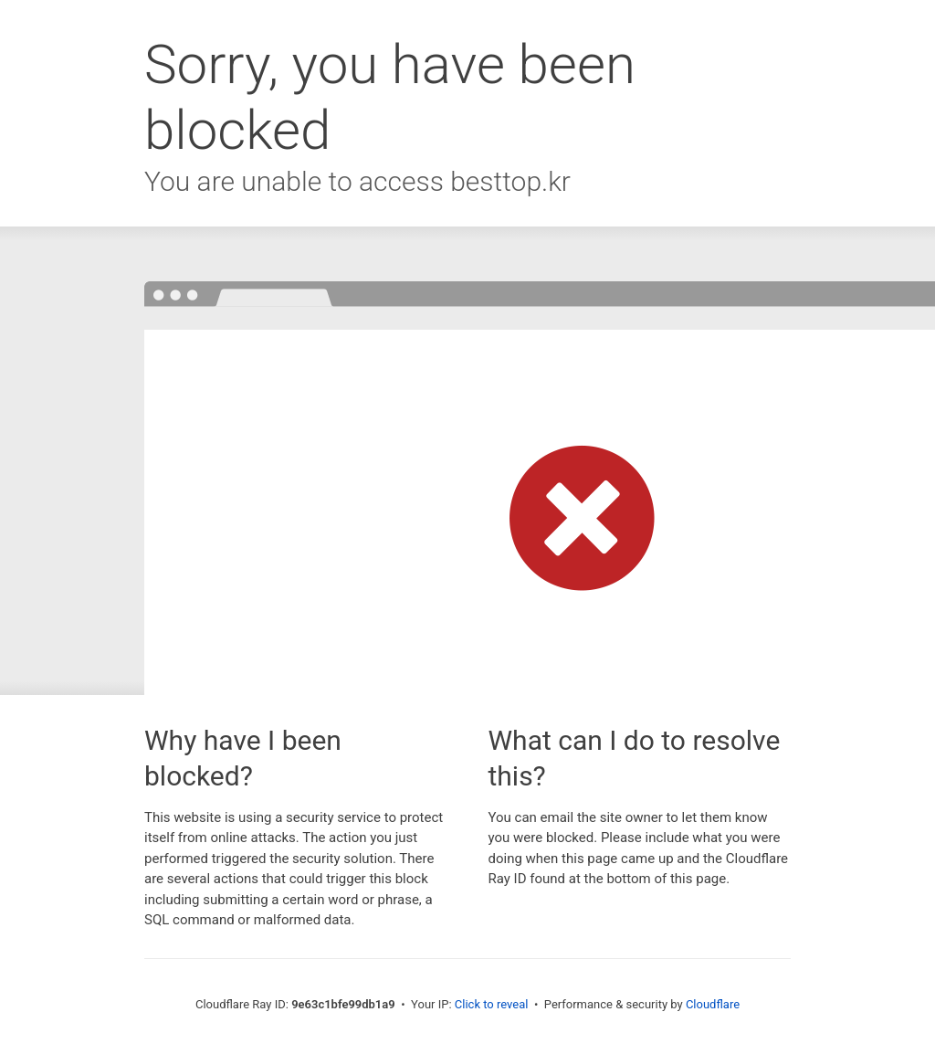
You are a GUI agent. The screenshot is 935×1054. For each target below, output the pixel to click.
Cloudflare (713, 1004)
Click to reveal (492, 1004)
